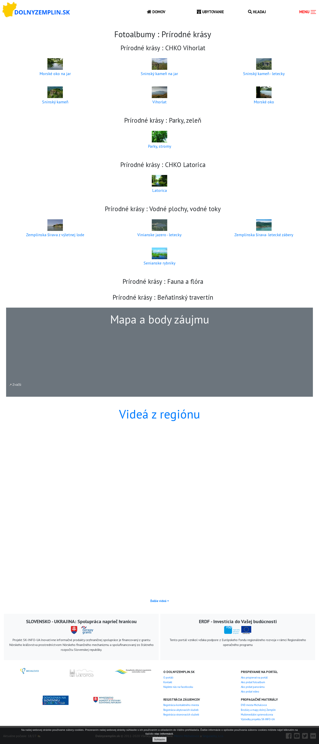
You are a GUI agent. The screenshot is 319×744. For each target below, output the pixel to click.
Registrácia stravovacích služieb (181, 714)
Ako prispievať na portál (254, 677)
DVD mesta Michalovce (254, 705)
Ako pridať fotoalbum (253, 682)
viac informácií (163, 733)
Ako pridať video (250, 691)
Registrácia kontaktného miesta (181, 705)
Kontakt (167, 682)
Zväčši (15, 384)
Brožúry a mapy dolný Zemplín (258, 710)
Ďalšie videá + (159, 601)
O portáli (168, 677)
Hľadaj (257, 11)
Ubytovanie (210, 11)
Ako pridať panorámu (253, 687)
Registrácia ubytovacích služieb (181, 710)
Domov (156, 11)
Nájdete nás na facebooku (178, 687)
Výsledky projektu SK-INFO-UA (258, 719)
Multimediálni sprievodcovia (257, 714)
